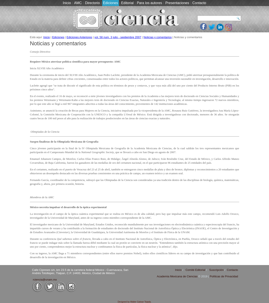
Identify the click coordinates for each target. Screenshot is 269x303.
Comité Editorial (195, 270)
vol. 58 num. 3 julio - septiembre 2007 (117, 37)
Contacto (199, 3)
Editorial (127, 3)
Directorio (92, 3)
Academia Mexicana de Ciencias (177, 276)
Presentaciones (177, 3)
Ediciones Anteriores (79, 37)
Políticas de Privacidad (224, 276)
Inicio (67, 3)
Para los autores (149, 3)
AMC (78, 3)
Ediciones (110, 3)
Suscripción (216, 270)
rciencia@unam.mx (45, 279)
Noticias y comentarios (157, 37)
